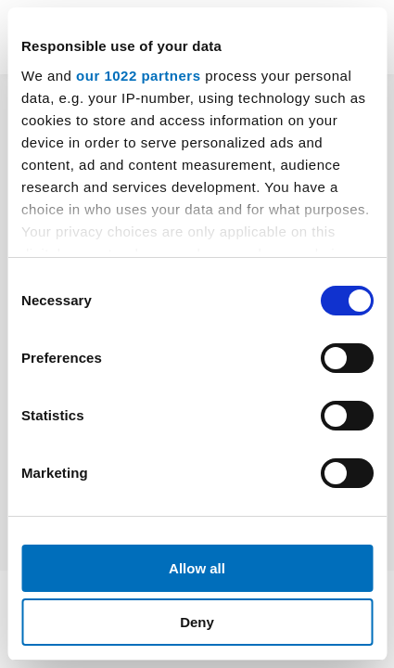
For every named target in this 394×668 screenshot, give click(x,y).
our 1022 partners (138, 76)
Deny (197, 622)
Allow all (197, 568)
